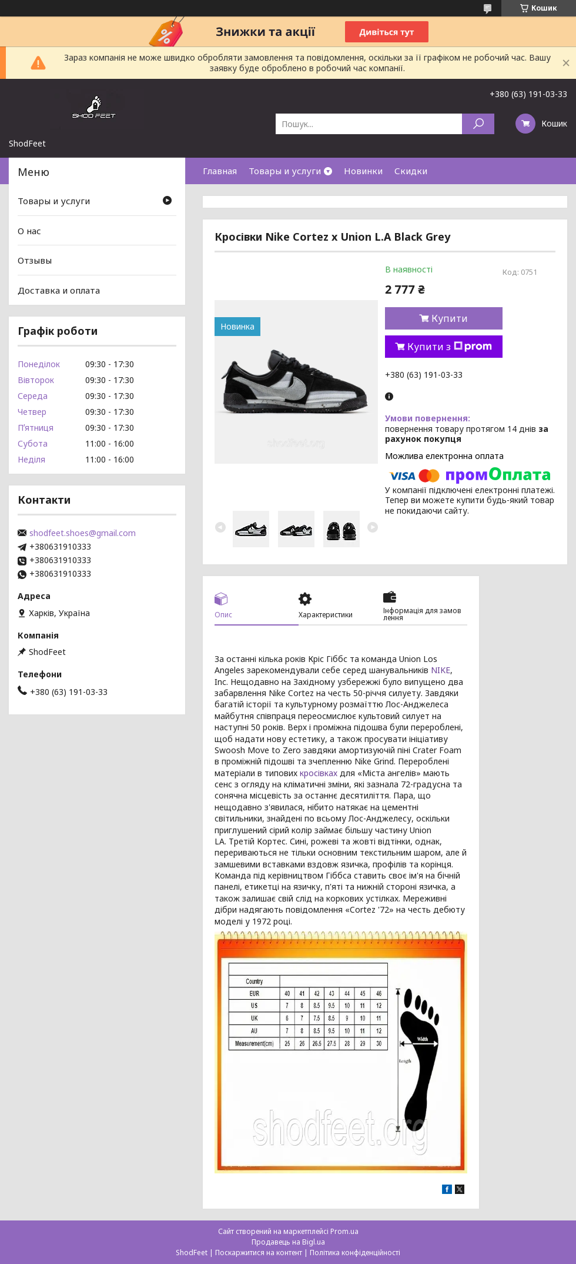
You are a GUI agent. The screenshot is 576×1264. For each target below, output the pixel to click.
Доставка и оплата (59, 290)
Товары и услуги (285, 171)
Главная (220, 171)
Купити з (449, 346)
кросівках (318, 773)
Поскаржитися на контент (258, 1253)
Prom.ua (344, 1231)
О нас (29, 231)
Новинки (363, 171)
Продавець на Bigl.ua (288, 1242)
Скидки (410, 171)
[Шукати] (478, 124)
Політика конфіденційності (355, 1253)
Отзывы (35, 260)
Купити (449, 318)
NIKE (440, 670)
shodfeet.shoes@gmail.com (82, 533)
